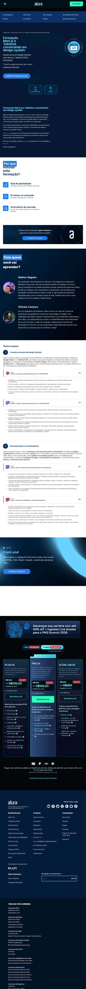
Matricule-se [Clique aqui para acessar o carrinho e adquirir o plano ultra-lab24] (70, 701)
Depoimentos (37, 832)
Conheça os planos (34, 239)
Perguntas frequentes (15, 885)
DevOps (6, 19)
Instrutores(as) (38, 836)
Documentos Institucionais (16, 856)
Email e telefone (13, 881)
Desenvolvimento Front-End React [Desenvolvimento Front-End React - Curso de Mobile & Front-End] (19, 966)
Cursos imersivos (39, 852)
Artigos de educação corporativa (69, 837)
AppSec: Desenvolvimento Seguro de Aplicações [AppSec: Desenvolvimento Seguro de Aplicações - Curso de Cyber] (24, 938)
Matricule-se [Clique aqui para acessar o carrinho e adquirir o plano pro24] (43, 702)
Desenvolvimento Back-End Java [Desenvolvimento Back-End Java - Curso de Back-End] (19, 980)
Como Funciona (38, 820)
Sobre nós (11, 820)
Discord (5, 145)
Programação (8, 15)
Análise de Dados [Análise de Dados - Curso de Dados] (14, 924)
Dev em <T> (37, 840)
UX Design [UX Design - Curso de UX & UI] (11, 957)
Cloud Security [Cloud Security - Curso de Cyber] (13, 936)
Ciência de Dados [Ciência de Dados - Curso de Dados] (14, 922)
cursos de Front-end (11, 67)
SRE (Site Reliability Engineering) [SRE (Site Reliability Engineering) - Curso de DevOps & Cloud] (19, 947)
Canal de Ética (13, 848)
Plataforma (36, 828)
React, (21, 561)
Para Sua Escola (13, 832)
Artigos (64, 828)
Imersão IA (65, 842)
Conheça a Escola (17, 573)
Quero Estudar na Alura (17, 76)
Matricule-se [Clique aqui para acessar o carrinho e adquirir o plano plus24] (16, 699)
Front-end (27, 15)
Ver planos (76, 4)
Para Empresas (13, 828)
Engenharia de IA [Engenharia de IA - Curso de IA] (13, 913)
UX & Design (27, 19)
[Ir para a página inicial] (37, 4)
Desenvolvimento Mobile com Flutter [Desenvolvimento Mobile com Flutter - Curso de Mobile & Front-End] (20, 963)
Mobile (46, 19)
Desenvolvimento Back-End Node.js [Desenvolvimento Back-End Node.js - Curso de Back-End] (20, 982)
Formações (6, 32)
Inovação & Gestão (70, 19)
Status (10, 860)
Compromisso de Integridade (17, 840)
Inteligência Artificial (71, 15)
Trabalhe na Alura (14, 824)
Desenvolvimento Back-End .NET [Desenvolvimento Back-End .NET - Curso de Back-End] (19, 975)
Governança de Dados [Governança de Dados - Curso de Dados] (15, 927)
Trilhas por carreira (19, 907)
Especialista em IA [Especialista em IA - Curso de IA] (14, 915)
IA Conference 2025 (40, 848)
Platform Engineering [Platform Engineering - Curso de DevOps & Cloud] (15, 945)
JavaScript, (39, 561)
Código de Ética (13, 852)
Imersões (65, 824)
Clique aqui (7, 134)
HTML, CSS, (12, 561)
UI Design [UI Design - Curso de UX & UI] (11, 954)
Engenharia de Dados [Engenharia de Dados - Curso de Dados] (15, 929)
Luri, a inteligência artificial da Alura (44, 844)
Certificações (37, 856)
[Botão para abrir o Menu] (5, 4)
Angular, (29, 561)
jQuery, (48, 561)
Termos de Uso (13, 844)
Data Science (48, 15)
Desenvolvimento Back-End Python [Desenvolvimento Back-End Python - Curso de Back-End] (20, 977)
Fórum (26, 143)
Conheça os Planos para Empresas (43, 781)
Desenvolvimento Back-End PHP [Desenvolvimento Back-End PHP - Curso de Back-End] (19, 972)
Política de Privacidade (15, 836)
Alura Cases (66, 820)
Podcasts (65, 832)
